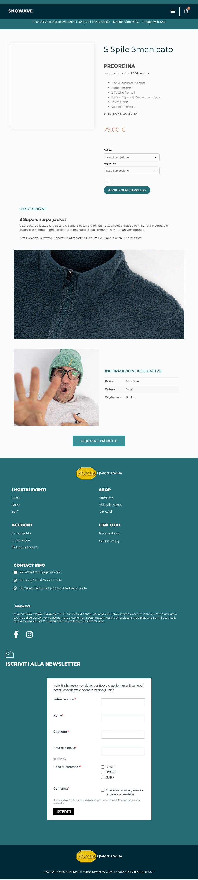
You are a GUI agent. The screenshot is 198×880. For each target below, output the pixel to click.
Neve (16, 505)
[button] (171, 11)
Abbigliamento (110, 505)
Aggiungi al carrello (127, 190)
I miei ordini (21, 541)
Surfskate (106, 498)
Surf (15, 512)
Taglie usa (110, 164)
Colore (108, 150)
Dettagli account (25, 548)
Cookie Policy (109, 542)
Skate (16, 498)
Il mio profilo (21, 534)
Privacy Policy (109, 534)
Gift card (105, 512)
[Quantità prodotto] (108, 183)
